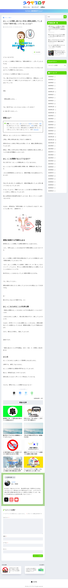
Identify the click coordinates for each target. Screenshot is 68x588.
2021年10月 (52, 150)
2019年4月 (52, 190)
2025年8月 (52, 88)
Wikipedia (38, 129)
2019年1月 (52, 200)
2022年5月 (52, 128)
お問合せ (43, 7)
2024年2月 (52, 100)
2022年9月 (52, 122)
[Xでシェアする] (14, 393)
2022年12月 (52, 113)
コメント (6, 517)
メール (5, 542)
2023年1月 (52, 110)
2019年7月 (52, 181)
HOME (34, 582)
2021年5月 (52, 166)
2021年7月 (52, 159)
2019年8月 (52, 178)
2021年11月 (52, 147)
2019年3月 (52, 193)
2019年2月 (52, 197)
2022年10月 (52, 119)
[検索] (65, 16)
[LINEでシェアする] (32, 394)
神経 (33, 125)
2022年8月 (52, 125)
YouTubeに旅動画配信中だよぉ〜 (34, 11)
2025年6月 (52, 91)
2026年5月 (52, 82)
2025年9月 (52, 85)
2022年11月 (52, 116)
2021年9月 (52, 153)
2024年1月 (52, 104)
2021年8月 (52, 156)
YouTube (16, 502)
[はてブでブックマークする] (26, 393)
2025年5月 (52, 94)
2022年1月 (52, 141)
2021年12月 (52, 144)
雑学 (42, 398)
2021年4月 (52, 169)
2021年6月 (52, 162)
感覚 (30, 123)
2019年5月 (52, 187)
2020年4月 (52, 175)
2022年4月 (52, 131)
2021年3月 (52, 172)
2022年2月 (52, 138)
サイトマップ (35, 7)
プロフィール (26, 7)
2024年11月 (52, 97)
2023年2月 (52, 107)
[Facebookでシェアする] (20, 393)
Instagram (11, 502)
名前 (5, 536)
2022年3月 (52, 135)
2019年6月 (52, 184)
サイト (5, 549)
